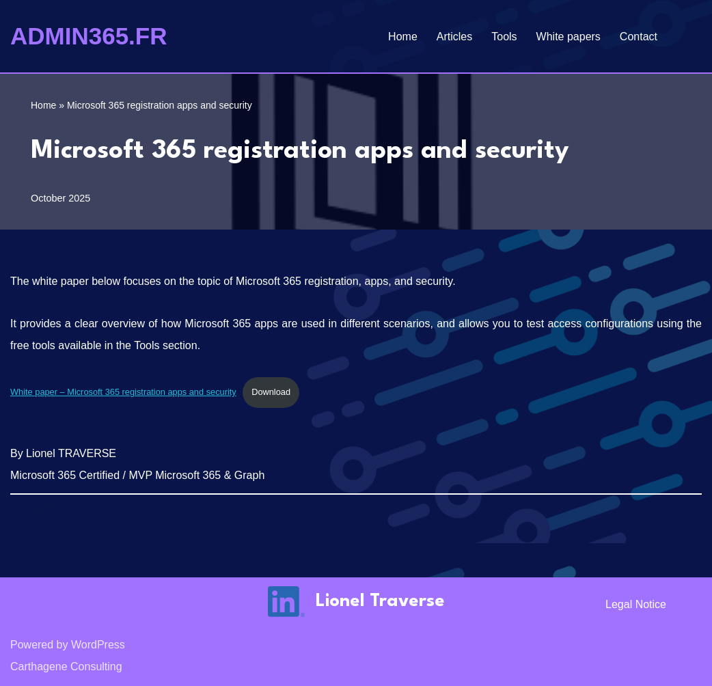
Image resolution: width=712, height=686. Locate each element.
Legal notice (635, 604)
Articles (454, 36)
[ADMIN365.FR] (88, 36)
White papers (568, 36)
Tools (504, 36)
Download (270, 392)
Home (402, 36)
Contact (638, 36)
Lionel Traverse (380, 601)
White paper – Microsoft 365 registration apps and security (123, 392)
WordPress (98, 644)
